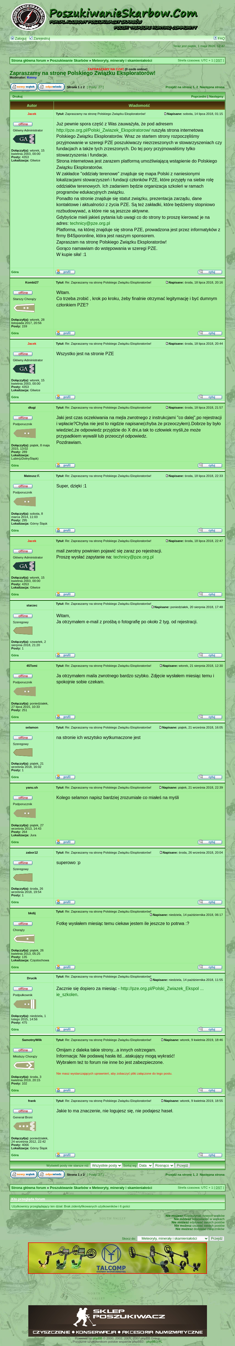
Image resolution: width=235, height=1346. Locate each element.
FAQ (219, 39)
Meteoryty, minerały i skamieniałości (122, 61)
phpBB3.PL (154, 1341)
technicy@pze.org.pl (90, 223)
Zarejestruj (39, 39)
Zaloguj (18, 39)
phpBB (97, 1338)
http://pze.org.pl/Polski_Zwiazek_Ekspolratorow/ (103, 130)
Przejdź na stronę (179, 87)
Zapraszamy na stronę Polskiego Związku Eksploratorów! (83, 73)
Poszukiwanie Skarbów (69, 61)
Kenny (32, 77)
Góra (15, 272)
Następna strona (212, 87)
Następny (216, 96)
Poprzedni (199, 96)
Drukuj (17, 96)
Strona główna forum (28, 61)
